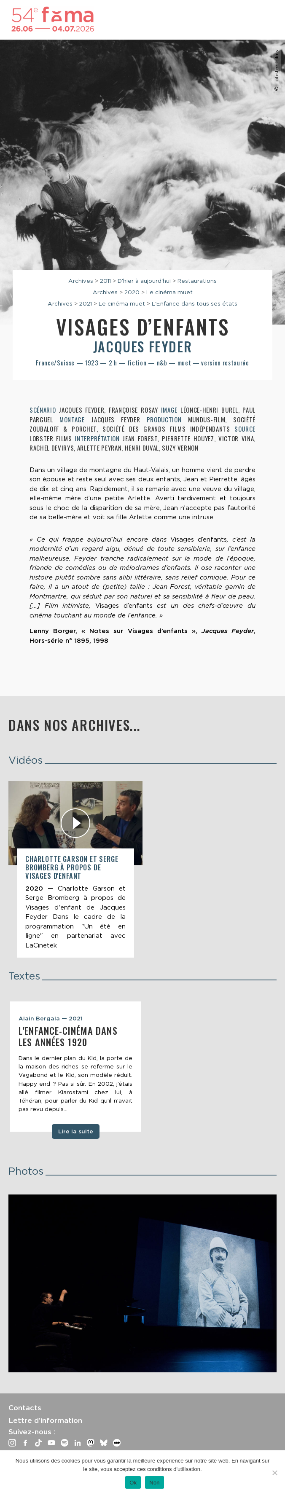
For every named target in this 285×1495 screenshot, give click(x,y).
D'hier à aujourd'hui (144, 280)
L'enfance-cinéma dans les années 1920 (68, 1036)
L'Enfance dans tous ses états (194, 303)
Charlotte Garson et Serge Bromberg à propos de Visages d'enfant (71, 867)
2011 (105, 280)
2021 (85, 303)
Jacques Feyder (142, 346)
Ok (133, 1482)
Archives (80, 280)
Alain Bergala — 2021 (51, 1018)
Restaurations (197, 280)
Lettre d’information (45, 1420)
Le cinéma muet (169, 292)
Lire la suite (75, 1131)
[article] (75, 869)
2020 (132, 292)
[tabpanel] (75, 1066)
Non (154, 1482)
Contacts (24, 1408)
